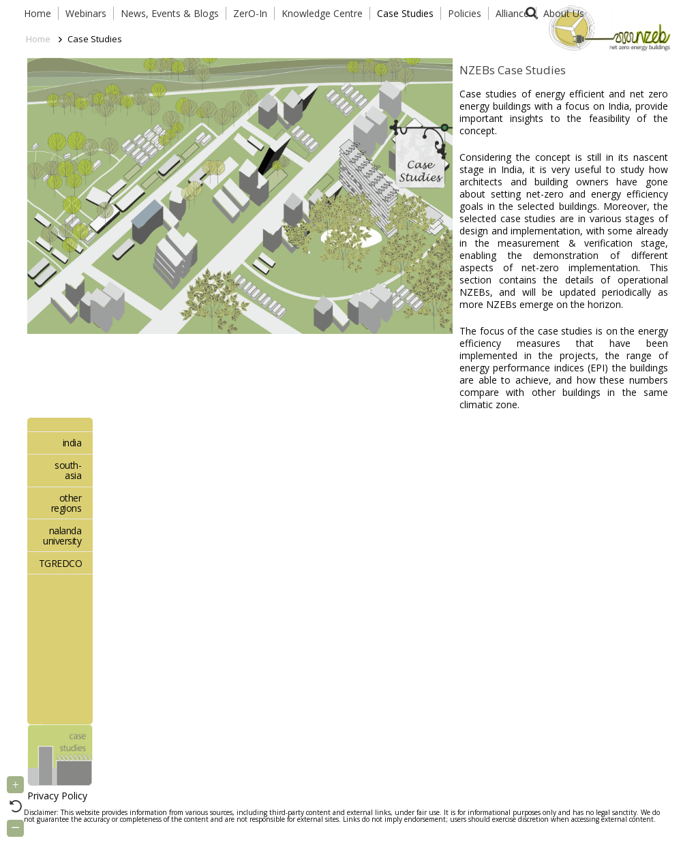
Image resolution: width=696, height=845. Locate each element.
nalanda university (62, 535)
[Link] (607, 27)
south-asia (68, 470)
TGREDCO (60, 563)
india (72, 442)
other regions (66, 502)
